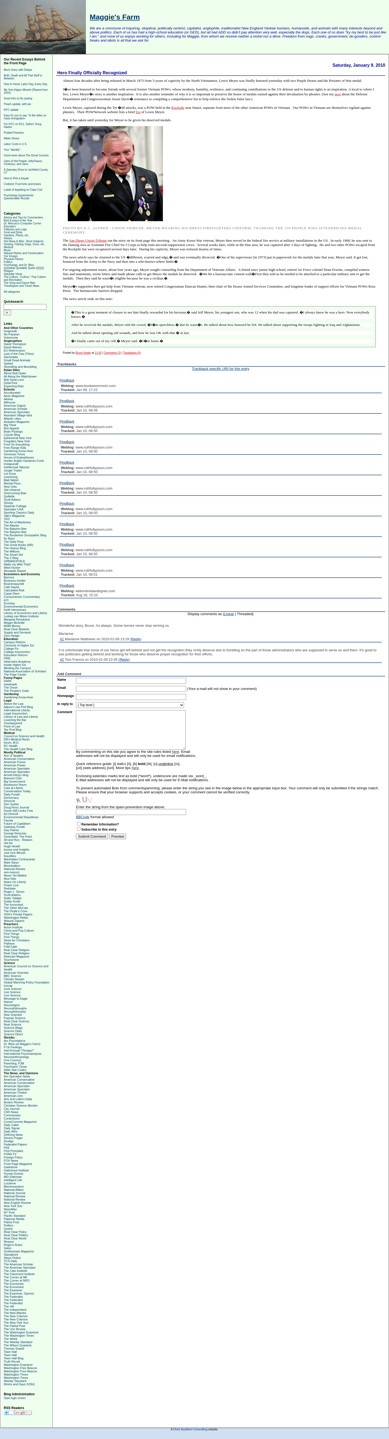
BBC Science (12, 976)
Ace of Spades (13, 755)
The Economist (14, 1283)
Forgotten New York (17, 441)
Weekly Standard (15, 1381)
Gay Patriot (11, 830)
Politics (8, 262)
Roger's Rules (13, 1244)
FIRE (7, 658)
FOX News (11, 1160)
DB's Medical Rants (17, 739)
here (175, 752)
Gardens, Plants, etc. (16, 235)
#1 (62, 639)
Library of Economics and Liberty (25, 613)
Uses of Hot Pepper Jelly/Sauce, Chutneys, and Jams (23, 163)
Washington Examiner (18, 1364)
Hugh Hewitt (12, 846)
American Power (15, 765)
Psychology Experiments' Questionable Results (19, 197)
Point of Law (12, 726)
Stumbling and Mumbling (20, 366)
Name (61, 680)
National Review (14, 869)
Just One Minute (14, 852)
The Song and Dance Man (19, 282)
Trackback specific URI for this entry (220, 369)
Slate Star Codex (15, 1069)
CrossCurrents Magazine (20, 1121)
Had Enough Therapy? (19, 1050)
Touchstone (11, 959)
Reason (9, 1241)
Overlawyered (13, 723)
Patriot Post (11, 1222)
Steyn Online (12, 1257)
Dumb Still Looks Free (18, 810)
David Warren (13, 347)
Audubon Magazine (16, 421)
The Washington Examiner (21, 1332)
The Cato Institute (15, 1270)
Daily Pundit (12, 794)
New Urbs (10, 486)
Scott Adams (12, 499)
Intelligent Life (13, 1180)
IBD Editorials (13, 1176)
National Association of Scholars (25, 671)
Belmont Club (13, 778)
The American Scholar (18, 1264)
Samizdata (11, 357)
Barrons (9, 577)
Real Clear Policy (15, 1232)
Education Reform (16, 655)
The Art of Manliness (17, 522)
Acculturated (12, 392)
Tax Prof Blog (12, 729)
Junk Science (12, 988)
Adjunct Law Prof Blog (18, 707)
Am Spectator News (17, 1076)
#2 (62, 660)
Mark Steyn (11, 862)
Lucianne (10, 1183)
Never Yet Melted (15, 875)
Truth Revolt (12, 1361)
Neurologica (12, 1005)
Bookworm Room (15, 784)
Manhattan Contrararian (19, 859)
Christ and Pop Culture (19, 930)
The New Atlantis (15, 1313)
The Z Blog (11, 558)
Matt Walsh (11, 480)
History (8, 238)
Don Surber (11, 804)
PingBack (66, 380)
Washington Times (16, 1374)
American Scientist (16, 972)
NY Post (9, 1212)
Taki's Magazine (14, 515)
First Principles (13, 1150)
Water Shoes (11, 138)
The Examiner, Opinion (19, 1293)
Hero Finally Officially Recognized (92, 72)
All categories (12, 291)
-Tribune (88, 240)
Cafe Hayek (11, 587)
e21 (6, 600)
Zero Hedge (11, 635)
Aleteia (8, 399)
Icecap (8, 985)
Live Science (12, 992)
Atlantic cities (12, 418)
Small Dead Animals (17, 360)
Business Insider (15, 580)
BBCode (82, 817)
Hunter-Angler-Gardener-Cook (24, 460)
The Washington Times (19, 1335)
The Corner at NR (15, 1277)
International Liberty (17, 710)
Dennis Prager (13, 1138)
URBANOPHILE (14, 561)
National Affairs (14, 1189)
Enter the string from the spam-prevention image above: (120, 807)
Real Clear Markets (16, 629)
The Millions (12, 551)
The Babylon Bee (15, 528)
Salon (7, 1248)
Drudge (9, 1141)
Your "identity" (12, 149)
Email (61, 688)
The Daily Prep (14, 541)
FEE (6, 1147)
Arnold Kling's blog (16, 775)
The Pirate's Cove (15, 911)
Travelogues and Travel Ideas (21, 285)
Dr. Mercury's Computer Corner (22, 223)
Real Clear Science (16, 1021)
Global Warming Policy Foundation (26, 982)
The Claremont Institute (19, 1274)
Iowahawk (10, 684)
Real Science (12, 1024)
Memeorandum (14, 1186)
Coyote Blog (12, 434)
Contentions (12, 1118)
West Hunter (12, 567)
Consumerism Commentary (22, 596)
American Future (15, 762)
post (338, 94)
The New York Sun (16, 1322)
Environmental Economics (21, 606)
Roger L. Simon (14, 891)
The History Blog (15, 548)
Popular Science (14, 1018)
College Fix (11, 648)
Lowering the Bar (15, 720)
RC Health (11, 745)
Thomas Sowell (14, 1348)
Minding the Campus (17, 668)
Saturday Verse (13, 273)
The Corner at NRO (16, 1280)
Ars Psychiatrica (14, 1040)
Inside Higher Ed (15, 664)
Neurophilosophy (15, 1011)
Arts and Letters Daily (18, 1099)
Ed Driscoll (11, 813)
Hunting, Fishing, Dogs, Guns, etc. (24, 244)
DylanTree (10, 383)
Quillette (9, 496)
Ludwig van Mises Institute (21, 616)
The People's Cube (16, 690)
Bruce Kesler (83, 352)
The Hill (9, 1306)
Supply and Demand (17, 632)
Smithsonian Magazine (19, 1251)
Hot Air (8, 843)
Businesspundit (14, 583)
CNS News (11, 1112)
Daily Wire (10, 1131)
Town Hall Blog (14, 1358)
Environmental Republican (21, 817)
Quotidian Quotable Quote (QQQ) (24, 268)
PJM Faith (10, 946)
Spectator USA (14, 509)
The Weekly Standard (18, 1342)
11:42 (98, 352)
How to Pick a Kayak (16, 178)
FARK (8, 681)
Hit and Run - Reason (18, 839)
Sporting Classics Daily (19, 512)
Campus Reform (14, 642)
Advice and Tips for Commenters (23, 217)
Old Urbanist (12, 489)
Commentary (12, 1115)
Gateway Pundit (14, 826)
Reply (135, 639)
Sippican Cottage (15, 506)
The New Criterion (16, 1316)
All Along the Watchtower (20, 376)
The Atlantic (11, 525)
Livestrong (11, 476)
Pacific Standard (14, 1215)
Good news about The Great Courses (26, 155)
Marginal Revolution (17, 619)
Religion (9, 270)
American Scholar (15, 408)
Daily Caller (11, 1125)
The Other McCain (16, 907)
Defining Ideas (13, 1134)
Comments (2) (112, 352)
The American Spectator (20, 1267)
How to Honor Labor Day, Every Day (25, 84)
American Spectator (17, 412)
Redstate (10, 888)
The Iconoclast (13, 904)
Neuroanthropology (16, 1057)
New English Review (17, 1202)
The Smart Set (13, 554)
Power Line (11, 885)
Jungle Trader (13, 470)
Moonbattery (12, 865)
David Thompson (15, 344)
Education (10, 226)
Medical (8, 247)
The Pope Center (15, 674)
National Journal (14, 1193)
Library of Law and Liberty (21, 716)
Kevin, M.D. (11, 742)
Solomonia (11, 337)
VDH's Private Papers (18, 914)
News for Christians (16, 940)
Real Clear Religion (16, 950)
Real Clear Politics (16, 1235)
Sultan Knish (12, 901)
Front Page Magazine (18, 1163)
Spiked (8, 363)
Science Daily (13, 1031)
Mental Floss (12, 483)
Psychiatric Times (15, 1066)
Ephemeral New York (18, 438)
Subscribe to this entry (98, 829)
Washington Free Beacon (20, 1368)
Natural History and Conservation (23, 253)
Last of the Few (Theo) (19, 353)
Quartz (8, 1228)
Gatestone (11, 1167)
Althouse (9, 402)
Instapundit (11, 464)
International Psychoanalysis (22, 1053)
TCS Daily (10, 1261)
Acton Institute (13, 927)
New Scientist (13, 1014)
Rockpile (177, 108)
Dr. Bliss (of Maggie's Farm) (22, 1044)
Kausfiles (10, 856)
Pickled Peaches (14, 132)
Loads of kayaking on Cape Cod (23, 189)
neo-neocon (11, 872)
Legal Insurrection (15, 713)
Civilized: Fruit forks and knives (22, 184)
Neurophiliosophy (15, 1008)
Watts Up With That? (17, 564)
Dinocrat (9, 801)
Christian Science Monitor (21, 1105)
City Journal (11, 1108)
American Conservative (19, 758)
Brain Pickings (13, 431)
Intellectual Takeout (16, 467)
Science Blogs (13, 1027)
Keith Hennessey (15, 609)
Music (7, 250)
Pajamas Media (14, 1219)
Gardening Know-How (18, 451)
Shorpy (8, 502)
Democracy (11, 797)
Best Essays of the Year (18, 220)
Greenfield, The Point (18, 836)
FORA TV (10, 1154)
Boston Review (14, 1102)
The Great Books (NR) (18, 545)
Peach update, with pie (17, 104)
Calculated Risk (14, 590)
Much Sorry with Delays (18, 69)
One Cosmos (12, 1060)
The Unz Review (15, 1329)
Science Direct (13, 1034)
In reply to (65, 704)
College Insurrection (17, 651)
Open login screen (15, 1398)
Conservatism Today (17, 791)
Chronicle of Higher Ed (19, 645)
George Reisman (15, 833)
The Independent (15, 1309)
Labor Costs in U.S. (15, 144)
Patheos (9, 943)
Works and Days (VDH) (19, 1384)
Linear (229, 614)
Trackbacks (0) (132, 352)
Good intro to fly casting (18, 98)
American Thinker (15, 1092)
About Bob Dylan (15, 373)
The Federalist (13, 1296)
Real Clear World (15, 1238)
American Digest (15, 405)
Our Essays (11, 256)
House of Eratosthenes (19, 457)
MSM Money (12, 626)
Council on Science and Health (24, 736)
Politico (8, 1225)
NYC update (11, 109)
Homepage (65, 696)
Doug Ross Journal (16, 807)
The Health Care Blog (18, 749)
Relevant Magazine (16, 956)
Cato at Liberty (13, 788)
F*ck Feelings (13, 1047)
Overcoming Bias (15, 493)
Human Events (13, 1173)
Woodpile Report (15, 570)
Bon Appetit (11, 428)
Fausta (8, 820)
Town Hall (10, 1351)
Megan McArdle (14, 622)
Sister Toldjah (13, 898)
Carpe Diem (12, 593)
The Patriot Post (14, 1325)
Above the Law (14, 703)
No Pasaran (11, 334)
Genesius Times (14, 454)
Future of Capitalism (17, 823)
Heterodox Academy (17, 661)
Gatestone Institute (16, 1170)
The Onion (11, 687)
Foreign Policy (13, 1157)
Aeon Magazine (14, 395)
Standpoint (11, 1254)
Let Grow (10, 473)
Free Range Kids (15, 447)
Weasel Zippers (14, 920)
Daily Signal (11, 1128)
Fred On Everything (16, 444)
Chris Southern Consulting (190, 1429)
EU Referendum (14, 350)
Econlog (9, 603)
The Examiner (13, 1290)
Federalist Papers (15, 1144)
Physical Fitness (13, 259)
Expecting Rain (14, 386)
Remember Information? (100, 824)
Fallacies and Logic (15, 229)
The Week (10, 1338)
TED (7, 519)
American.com (13, 1095)
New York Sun (13, 1206)
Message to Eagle (16, 998)
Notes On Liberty (15, 882)
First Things (11, 933)
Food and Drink (13, 232)
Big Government (14, 781)
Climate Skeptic (14, 979)
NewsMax (10, 1209)
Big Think (10, 425)
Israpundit (10, 331)
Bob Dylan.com (14, 379)
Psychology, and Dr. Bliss (19, 265)
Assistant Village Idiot (18, 415)
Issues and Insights (16, 849)
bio (138, 112)
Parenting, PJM (14, 1063)
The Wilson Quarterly (18, 1345)
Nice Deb (10, 878)
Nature (8, 1001)
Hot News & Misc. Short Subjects (23, 241)
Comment (64, 712)
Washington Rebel (16, 917)
